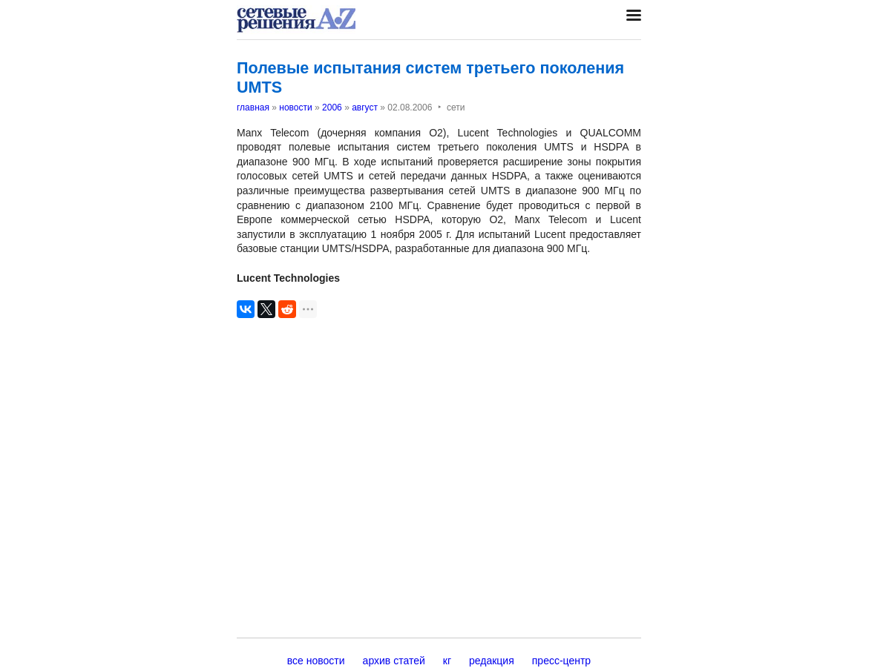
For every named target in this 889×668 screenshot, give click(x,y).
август (365, 107)
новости (295, 107)
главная (253, 107)
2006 (332, 107)
